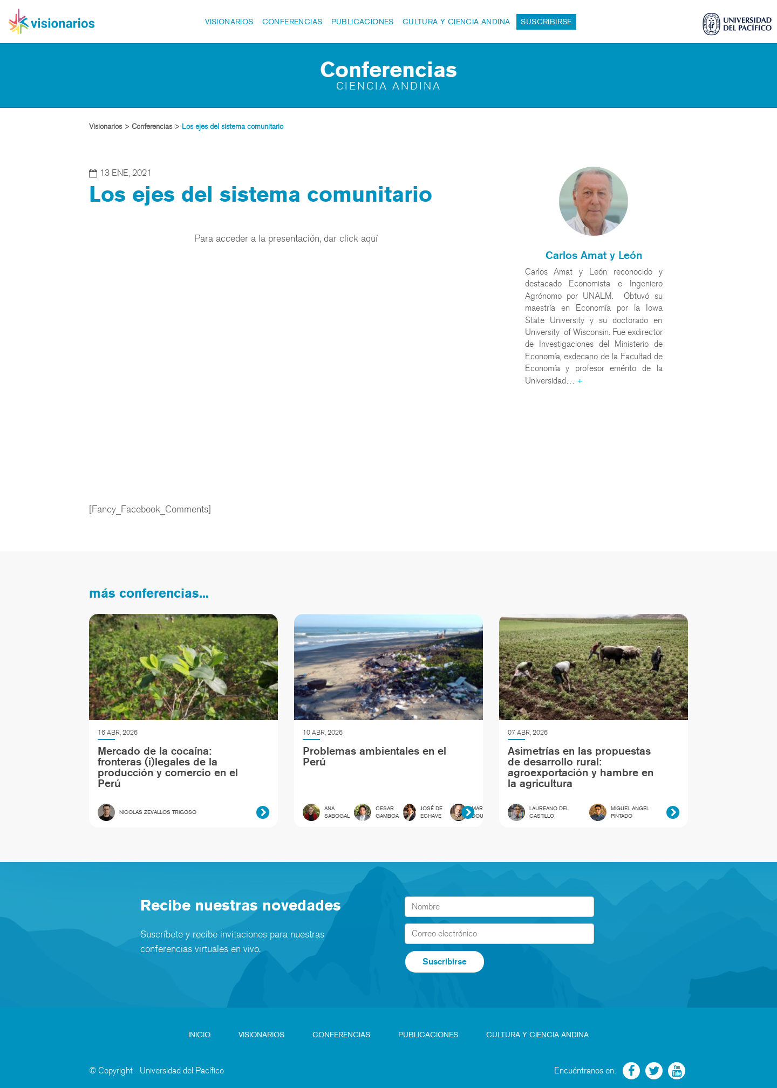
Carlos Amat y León (594, 255)
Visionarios (229, 21)
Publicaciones (362, 21)
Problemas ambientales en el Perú (374, 756)
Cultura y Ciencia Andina (456, 21)
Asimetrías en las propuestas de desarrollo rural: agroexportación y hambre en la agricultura (580, 767)
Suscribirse (546, 21)
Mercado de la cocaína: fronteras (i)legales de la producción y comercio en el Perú (168, 767)
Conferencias (292, 21)
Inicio (199, 1034)
